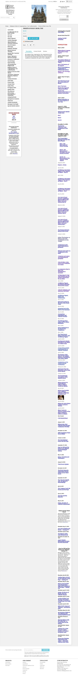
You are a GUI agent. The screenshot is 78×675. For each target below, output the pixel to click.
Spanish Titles (11, 89)
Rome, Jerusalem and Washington (63, 457)
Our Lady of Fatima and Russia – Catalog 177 (64, 529)
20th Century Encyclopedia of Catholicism (11, 94)
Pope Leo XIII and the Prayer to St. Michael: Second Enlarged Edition (63, 449)
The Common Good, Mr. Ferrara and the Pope (64, 489)
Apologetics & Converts (13, 98)
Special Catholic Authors (13, 106)
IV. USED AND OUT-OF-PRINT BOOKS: (13, 32)
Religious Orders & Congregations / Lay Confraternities (12, 68)
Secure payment (26, 668)
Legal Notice (25, 663)
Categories (10, 29)
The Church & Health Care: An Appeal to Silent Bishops (63, 481)
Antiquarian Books (12, 97)
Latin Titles (10, 80)
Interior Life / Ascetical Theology (13, 54)
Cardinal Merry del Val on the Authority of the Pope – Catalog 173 (64, 578)
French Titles (11, 82)
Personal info (42, 662)
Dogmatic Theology (12, 48)
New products (8, 663)
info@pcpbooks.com (66, 670)
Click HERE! (64, 31)
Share (27, 45)
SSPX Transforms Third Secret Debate (64, 433)
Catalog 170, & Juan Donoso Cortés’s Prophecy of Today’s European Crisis (63, 630)
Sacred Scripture (12, 45)
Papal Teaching (11, 62)
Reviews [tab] (45, 51)
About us (24, 667)
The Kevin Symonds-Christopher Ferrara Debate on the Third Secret (63, 472)
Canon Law (10, 100)
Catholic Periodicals (12, 102)
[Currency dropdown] (55, 1)
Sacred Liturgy (11, 61)
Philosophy (10, 46)
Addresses (42, 666)
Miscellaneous (11, 91)
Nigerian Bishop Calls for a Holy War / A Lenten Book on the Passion (63, 621)
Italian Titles (11, 85)
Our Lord (10, 35)
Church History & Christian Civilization (13, 42)
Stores (24, 673)
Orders (41, 663)
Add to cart (33, 38)
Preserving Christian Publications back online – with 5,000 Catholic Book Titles (63, 640)
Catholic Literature (12, 78)
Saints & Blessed (11, 38)
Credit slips (42, 665)
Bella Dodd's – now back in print (64, 607)
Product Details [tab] (37, 51)
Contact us (25, 670)
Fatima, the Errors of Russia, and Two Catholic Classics (63, 593)
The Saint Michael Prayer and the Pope (63, 440)
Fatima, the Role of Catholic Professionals (64, 503)
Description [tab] (29, 51)
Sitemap (24, 671)
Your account (44, 660)
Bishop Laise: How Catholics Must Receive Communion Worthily (64, 425)
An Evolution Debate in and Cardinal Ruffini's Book (64, 614)
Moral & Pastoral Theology (12, 51)
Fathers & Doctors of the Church (14, 72)
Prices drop (7, 662)
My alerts (42, 668)
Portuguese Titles (12, 87)
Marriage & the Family (13, 104)
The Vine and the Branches (62, 496)
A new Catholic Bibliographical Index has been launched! (63, 541)
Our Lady (10, 36)
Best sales (7, 665)
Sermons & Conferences (13, 59)
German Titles (11, 84)
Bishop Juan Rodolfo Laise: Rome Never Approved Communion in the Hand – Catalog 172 (64, 586)
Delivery (24, 662)
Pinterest (33, 45)
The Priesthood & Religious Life (12, 65)
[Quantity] (24, 38)
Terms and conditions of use (28, 665)
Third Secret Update (63, 464)
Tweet (30, 45)
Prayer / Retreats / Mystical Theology (12, 57)
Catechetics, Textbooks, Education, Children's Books (13, 76)
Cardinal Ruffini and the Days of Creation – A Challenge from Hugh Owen (64, 600)
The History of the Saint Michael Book (63, 534)
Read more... (15, 153)
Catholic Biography (12, 40)
